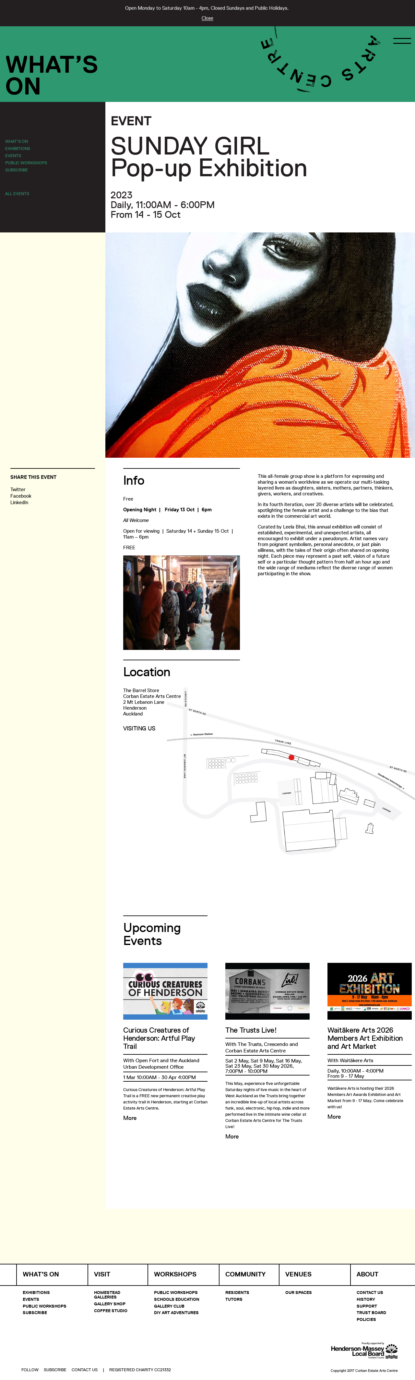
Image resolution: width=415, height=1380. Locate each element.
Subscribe (16, 170)
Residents (237, 1292)
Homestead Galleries (107, 1294)
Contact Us (370, 1292)
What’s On (16, 141)
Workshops (175, 1274)
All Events (17, 193)
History (366, 1299)
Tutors (234, 1299)
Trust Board (371, 1312)
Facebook (20, 496)
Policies (366, 1319)
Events (13, 155)
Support (367, 1306)
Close (207, 18)
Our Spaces (298, 1292)
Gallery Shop (109, 1304)
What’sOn (51, 75)
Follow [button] (30, 1353)
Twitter (18, 489)
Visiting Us (139, 728)
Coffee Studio (110, 1310)
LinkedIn (19, 502)
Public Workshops (26, 163)
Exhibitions (17, 148)
